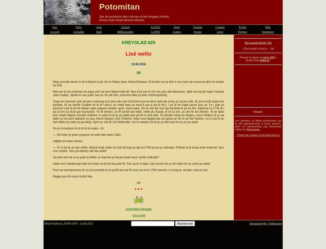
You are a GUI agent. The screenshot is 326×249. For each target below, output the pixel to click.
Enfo (78, 27)
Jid (138, 72)
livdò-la (264, 60)
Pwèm (242, 27)
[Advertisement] (258, 86)
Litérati (125, 27)
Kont (177, 27)
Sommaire (268, 32)
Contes (177, 32)
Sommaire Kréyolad (138, 209)
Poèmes (242, 32)
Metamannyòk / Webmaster (265, 223)
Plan (267, 27)
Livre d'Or (268, 57)
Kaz (54, 27)
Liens (220, 32)
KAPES (155, 27)
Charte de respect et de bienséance (258, 135)
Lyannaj (220, 27)
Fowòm (197, 27)
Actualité (78, 32)
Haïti (99, 32)
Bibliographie (125, 32)
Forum (198, 32)
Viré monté (139, 215)
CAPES (155, 32)
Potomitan (119, 6)
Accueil (54, 32)
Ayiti (99, 27)
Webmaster (253, 129)
